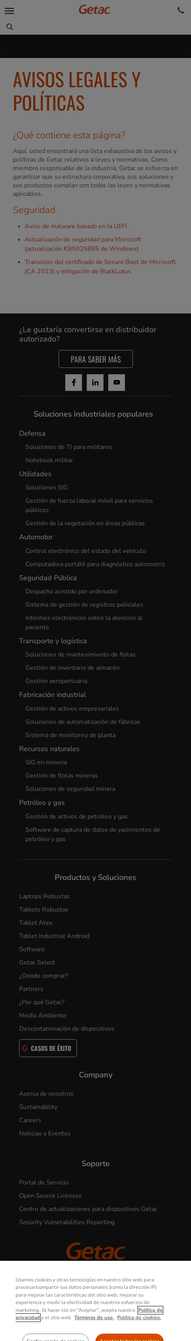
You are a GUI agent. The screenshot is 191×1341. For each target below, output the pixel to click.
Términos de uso (94, 1336)
